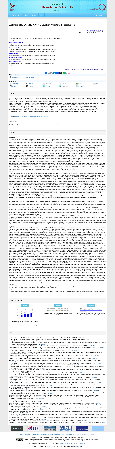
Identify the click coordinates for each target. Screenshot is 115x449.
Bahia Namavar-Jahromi (16, 42)
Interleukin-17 (17, 116)
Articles (27, 15)
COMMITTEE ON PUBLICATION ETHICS (68, 443)
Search (41, 15)
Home (21, 434)
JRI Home (12, 15)
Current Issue (35, 434)
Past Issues (44, 434)
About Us (27, 434)
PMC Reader (63, 86)
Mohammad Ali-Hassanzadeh (17, 48)
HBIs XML (79, 86)
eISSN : (41, 446)
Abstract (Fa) (63, 84)
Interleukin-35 (25, 116)
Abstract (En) (47, 84)
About (20, 15)
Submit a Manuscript (55, 434)
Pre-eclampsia (32, 116)
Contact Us (92, 434)
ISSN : (51, 446)
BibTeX (95, 84)
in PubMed (30, 77)
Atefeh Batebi (13, 36)
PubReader (29, 83)
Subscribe (78, 434)
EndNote (29, 86)
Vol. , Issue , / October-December (93, 30)
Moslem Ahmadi (14, 53)
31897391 (84, 33)
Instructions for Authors (68, 434)
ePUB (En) (79, 84)
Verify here (83, 443)
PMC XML (46, 86)
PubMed (81, 337)
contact (79, 446)
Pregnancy (39, 116)
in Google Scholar (15, 77)
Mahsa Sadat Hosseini (15, 57)
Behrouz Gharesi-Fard (15, 61)
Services (34, 15)
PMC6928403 (100, 33)
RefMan (13, 86)
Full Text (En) (14, 84)
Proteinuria (45, 116)
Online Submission (99, 15)
